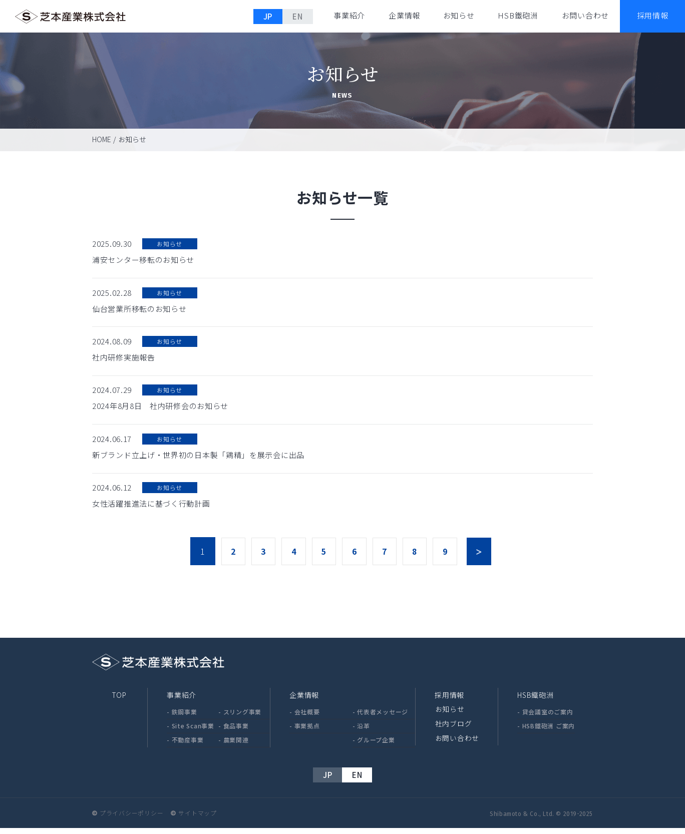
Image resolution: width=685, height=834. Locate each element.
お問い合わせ (585, 15)
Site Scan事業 (193, 731)
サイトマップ (198, 818)
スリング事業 (242, 717)
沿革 (363, 731)
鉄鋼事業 (184, 717)
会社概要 (307, 717)
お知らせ (459, 15)
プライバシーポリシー (132, 818)
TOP (119, 701)
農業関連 (236, 745)
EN (297, 16)
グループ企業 (376, 745)
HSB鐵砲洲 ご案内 (548, 731)
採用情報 (449, 701)
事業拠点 (307, 731)
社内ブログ (453, 729)
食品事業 (236, 731)
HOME (101, 139)
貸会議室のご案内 (547, 717)
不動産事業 (188, 745)
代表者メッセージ (382, 717)
